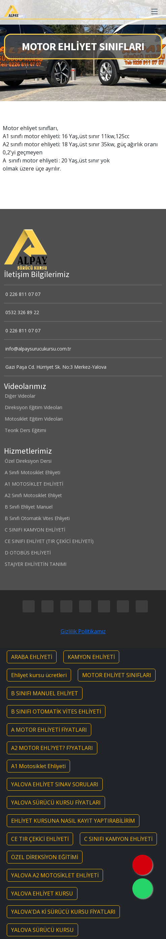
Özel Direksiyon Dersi (28, 461)
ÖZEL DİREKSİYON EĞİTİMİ (44, 857)
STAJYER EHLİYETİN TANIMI (35, 564)
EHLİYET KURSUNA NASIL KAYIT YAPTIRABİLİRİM (73, 820)
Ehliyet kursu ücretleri (39, 675)
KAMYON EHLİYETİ (91, 657)
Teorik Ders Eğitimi (25, 430)
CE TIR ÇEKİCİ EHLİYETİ (40, 839)
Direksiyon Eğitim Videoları (33, 407)
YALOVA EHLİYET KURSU (42, 893)
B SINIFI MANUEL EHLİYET (44, 693)
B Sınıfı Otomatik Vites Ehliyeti (37, 518)
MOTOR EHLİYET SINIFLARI (116, 675)
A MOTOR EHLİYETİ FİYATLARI (49, 729)
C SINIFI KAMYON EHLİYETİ (34, 529)
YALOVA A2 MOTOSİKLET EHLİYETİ (55, 875)
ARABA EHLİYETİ (31, 657)
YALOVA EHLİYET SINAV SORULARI (54, 784)
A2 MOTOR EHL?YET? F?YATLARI (52, 748)
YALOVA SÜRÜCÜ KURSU (42, 930)
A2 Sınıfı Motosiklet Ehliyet (33, 495)
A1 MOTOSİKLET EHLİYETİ (33, 484)
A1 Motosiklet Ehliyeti (38, 766)
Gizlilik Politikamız (83, 631)
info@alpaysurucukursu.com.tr (37, 348)
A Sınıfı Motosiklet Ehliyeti (32, 472)
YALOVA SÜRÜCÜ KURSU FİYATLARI (56, 802)
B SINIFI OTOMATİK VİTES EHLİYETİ (56, 711)
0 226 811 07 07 (22, 294)
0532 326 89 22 (21, 312)
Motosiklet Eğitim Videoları (33, 419)
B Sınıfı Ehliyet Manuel (28, 507)
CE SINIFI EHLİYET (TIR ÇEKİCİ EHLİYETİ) (49, 541)
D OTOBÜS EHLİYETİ (27, 552)
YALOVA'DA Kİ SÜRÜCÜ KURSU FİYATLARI (63, 911)
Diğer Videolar (19, 396)
